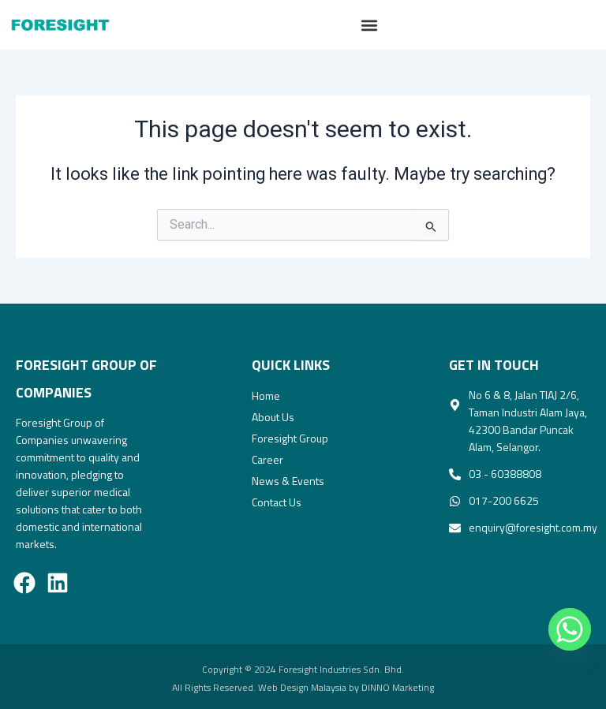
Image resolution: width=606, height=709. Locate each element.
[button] (369, 25)
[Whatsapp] (562, 629)
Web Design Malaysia (302, 687)
